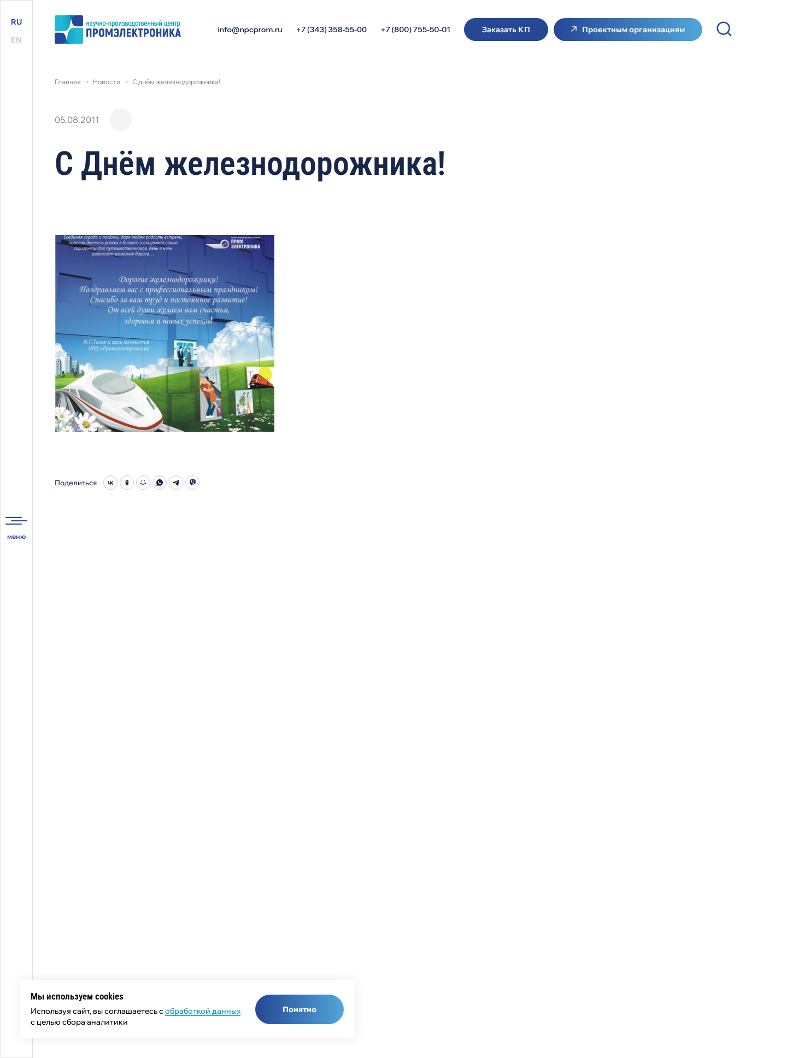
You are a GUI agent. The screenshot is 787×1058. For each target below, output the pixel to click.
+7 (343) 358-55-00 (331, 29)
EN (16, 40)
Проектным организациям (633, 29)
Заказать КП (506, 29)
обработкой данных (202, 1011)
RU (16, 22)
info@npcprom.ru (250, 29)
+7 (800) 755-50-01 (415, 29)
